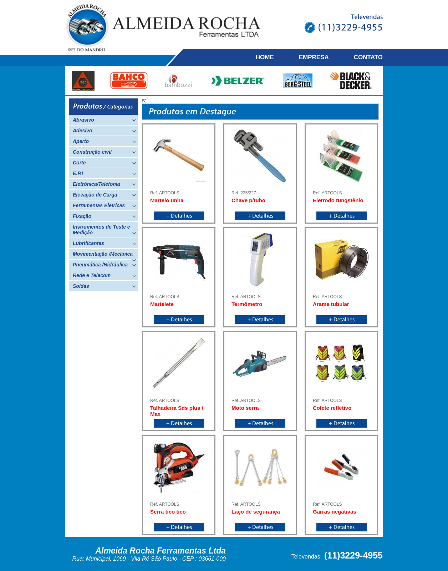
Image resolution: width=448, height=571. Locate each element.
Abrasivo (104, 120)
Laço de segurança (255, 512)
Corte (104, 162)
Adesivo (104, 130)
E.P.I (104, 173)
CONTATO (368, 57)
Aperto (104, 141)
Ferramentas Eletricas (104, 205)
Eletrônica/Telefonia (104, 184)
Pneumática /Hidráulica (104, 264)
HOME (265, 57)
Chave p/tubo (248, 200)
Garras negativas (334, 512)
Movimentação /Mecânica (104, 255)
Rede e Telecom (104, 275)
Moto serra (245, 408)
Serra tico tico (168, 512)
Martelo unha (166, 200)
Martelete (162, 304)
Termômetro (246, 304)
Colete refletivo (332, 408)
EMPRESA (314, 57)
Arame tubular (331, 304)
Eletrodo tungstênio (338, 200)
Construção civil (104, 152)
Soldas (104, 286)
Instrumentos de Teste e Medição (104, 229)
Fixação (104, 216)
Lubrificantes (104, 243)
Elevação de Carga (104, 195)
